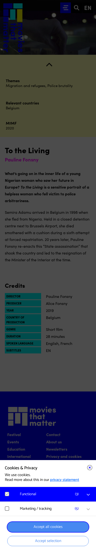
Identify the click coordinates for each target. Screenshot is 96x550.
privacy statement (64, 480)
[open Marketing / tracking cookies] (88, 509)
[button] (50, 494)
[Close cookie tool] (89, 467)
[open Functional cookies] (88, 494)
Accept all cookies (48, 527)
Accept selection (48, 541)
